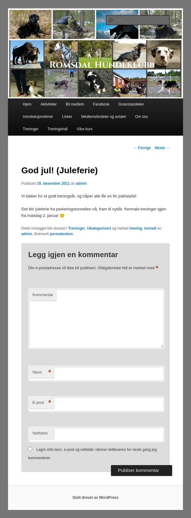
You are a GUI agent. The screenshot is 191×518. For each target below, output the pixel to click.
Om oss (141, 116)
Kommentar (42, 294)
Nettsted (39, 433)
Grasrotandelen (131, 104)
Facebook (101, 104)
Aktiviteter (48, 104)
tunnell (150, 228)
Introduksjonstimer (38, 116)
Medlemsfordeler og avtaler (103, 116)
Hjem (27, 104)
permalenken (61, 234)
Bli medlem (75, 104)
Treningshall (58, 129)
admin (81, 183)
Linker (67, 116)
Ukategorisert (99, 228)
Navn (41, 372)
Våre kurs (84, 129)
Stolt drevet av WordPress (95, 497)
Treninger (31, 129)
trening (135, 228)
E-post (41, 402)
